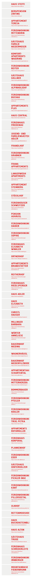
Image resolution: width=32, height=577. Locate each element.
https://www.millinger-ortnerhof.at (19, 258)
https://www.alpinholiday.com (18, 89)
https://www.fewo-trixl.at (17, 423)
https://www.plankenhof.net (17, 450)
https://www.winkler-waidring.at (18, 251)
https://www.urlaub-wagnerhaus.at (19, 356)
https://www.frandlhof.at (17, 148)
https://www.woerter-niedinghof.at (19, 348)
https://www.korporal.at (16, 443)
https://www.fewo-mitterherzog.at (19, 384)
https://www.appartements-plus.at (19, 110)
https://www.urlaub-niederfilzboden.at (20, 365)
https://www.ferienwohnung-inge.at (19, 480)
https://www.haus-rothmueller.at (18, 433)
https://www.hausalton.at (17, 532)
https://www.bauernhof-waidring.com (20, 515)
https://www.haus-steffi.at (17, 6)
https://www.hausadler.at (17, 296)
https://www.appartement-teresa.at (19, 25)
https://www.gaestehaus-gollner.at (19, 80)
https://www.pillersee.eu (17, 375)
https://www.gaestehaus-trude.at (19, 541)
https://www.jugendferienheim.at (19, 140)
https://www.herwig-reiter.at (17, 70)
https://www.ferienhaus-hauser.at (19, 317)
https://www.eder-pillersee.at (18, 459)
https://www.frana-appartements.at (19, 168)
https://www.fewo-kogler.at (17, 414)
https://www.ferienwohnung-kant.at (19, 490)
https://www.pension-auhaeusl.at (19, 218)
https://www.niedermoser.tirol (18, 48)
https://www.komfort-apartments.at (19, 61)
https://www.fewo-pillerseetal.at (18, 562)
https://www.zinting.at (16, 16)
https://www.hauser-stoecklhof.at (19, 198)
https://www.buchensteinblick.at (18, 524)
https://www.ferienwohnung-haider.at (20, 228)
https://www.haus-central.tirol (18, 117)
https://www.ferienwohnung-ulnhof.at (20, 508)
